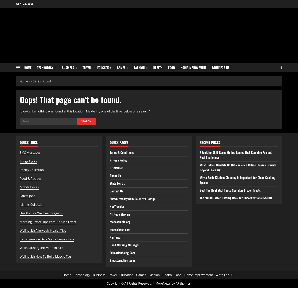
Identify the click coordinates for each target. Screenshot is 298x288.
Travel (87, 67)
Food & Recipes (30, 178)
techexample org (120, 222)
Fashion (139, 67)
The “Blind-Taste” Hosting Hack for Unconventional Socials (236, 198)
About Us (115, 175)
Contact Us (116, 191)
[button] (18, 67)
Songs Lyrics (28, 161)
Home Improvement (193, 67)
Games (121, 67)
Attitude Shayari (120, 214)
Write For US (221, 67)
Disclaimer (116, 168)
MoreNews (163, 283)
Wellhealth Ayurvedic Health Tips (43, 230)
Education (104, 67)
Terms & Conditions (122, 152)
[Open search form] (281, 67)
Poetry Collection (32, 170)
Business (68, 67)
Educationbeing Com (122, 253)
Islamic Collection (32, 205)
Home (28, 67)
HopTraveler (117, 206)
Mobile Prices (29, 187)
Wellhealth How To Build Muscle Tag (45, 256)
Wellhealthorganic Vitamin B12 (41, 248)
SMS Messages (30, 152)
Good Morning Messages (124, 245)
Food (171, 67)
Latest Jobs (27, 196)
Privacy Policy (118, 160)
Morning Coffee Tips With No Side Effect (48, 222)
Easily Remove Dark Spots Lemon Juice (47, 239)
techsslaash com (120, 229)
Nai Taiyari (116, 237)
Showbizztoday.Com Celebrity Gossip (132, 199)
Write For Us (117, 183)
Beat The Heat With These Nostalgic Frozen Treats (230, 190)
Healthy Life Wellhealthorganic (41, 213)
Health (157, 67)
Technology (45, 67)
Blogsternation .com (122, 260)
